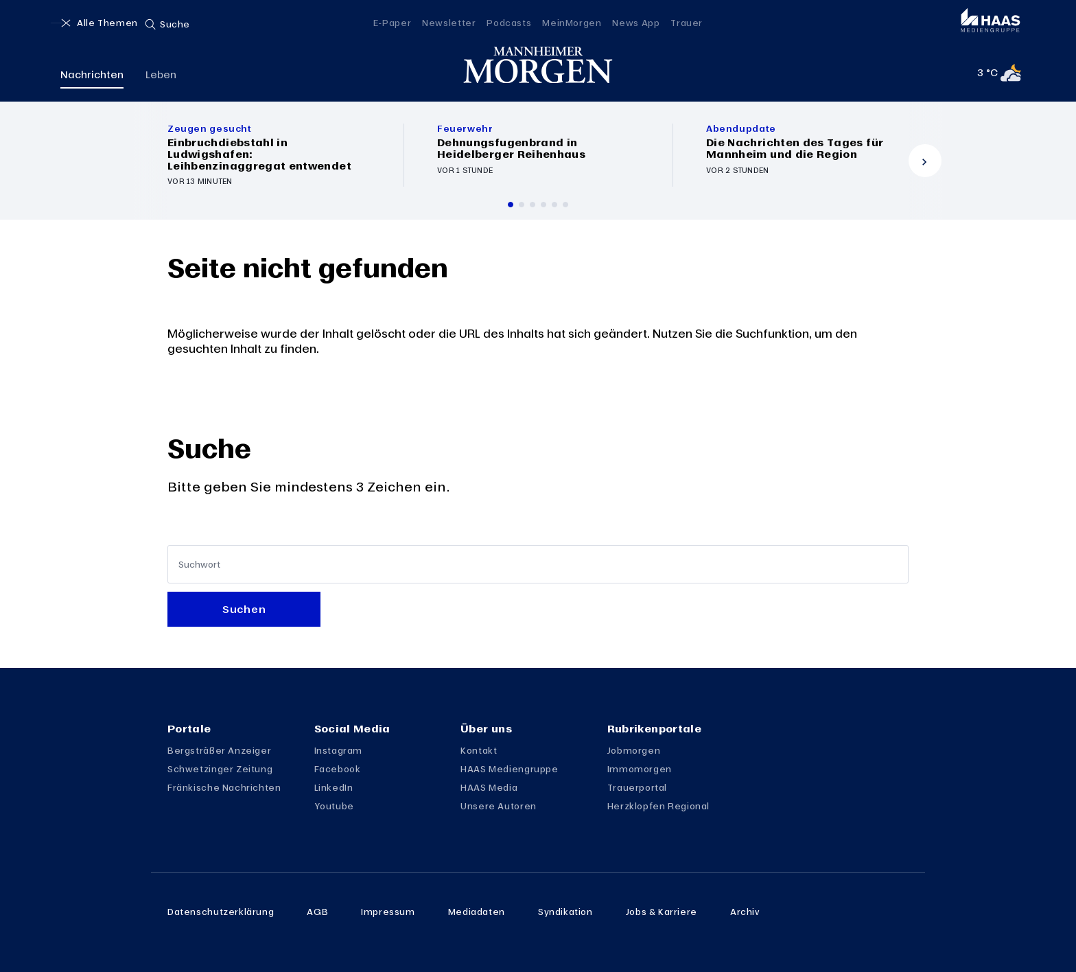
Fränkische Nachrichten (224, 787)
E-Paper (392, 23)
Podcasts (509, 23)
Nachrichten (92, 76)
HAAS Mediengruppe (509, 769)
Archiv (745, 911)
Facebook (337, 769)
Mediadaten (476, 911)
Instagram (338, 750)
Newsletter (449, 23)
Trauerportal (637, 787)
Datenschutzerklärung (220, 911)
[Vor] (925, 160)
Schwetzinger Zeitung (219, 769)
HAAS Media (488, 787)
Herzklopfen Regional (658, 806)
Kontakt (478, 750)
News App (635, 23)
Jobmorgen (634, 750)
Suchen (244, 608)
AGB (317, 911)
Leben (160, 76)
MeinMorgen (571, 23)
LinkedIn (333, 787)
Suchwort (199, 564)
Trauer (686, 23)
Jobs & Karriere (661, 911)
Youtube (334, 806)
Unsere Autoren (498, 806)
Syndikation (565, 911)
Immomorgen (639, 769)
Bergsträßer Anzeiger (219, 750)
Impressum (388, 911)
